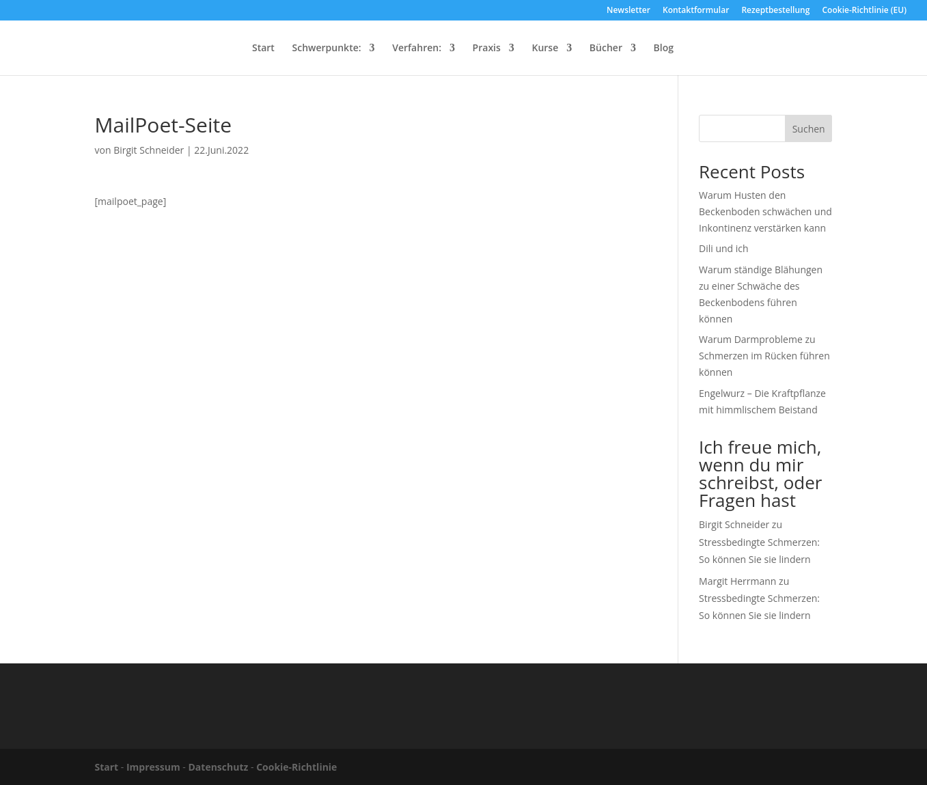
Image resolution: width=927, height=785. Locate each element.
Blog (664, 48)
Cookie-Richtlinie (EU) (864, 11)
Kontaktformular (696, 11)
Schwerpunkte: (326, 48)
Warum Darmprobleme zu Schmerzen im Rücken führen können (764, 355)
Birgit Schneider (148, 149)
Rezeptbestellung (775, 11)
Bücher (606, 48)
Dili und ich (724, 248)
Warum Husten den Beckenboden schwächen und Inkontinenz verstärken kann (765, 211)
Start (263, 48)
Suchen (808, 128)
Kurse (544, 48)
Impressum (153, 766)
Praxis (487, 48)
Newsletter (628, 11)
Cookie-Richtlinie (296, 766)
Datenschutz (219, 766)
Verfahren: (416, 48)
